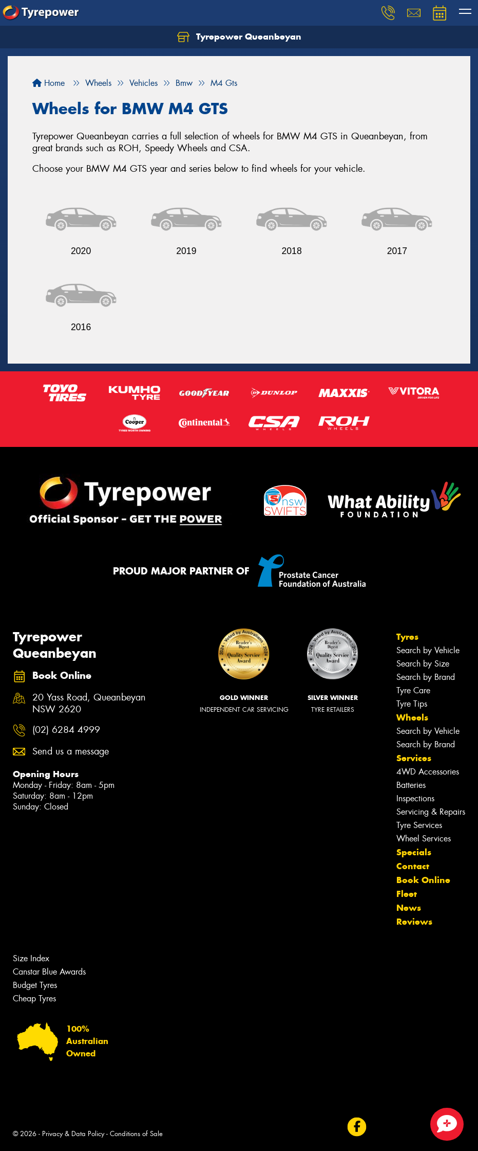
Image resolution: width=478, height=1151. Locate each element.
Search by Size (422, 663)
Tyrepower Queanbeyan (239, 37)
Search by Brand (425, 677)
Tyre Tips (411, 703)
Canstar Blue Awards (49, 971)
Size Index (31, 958)
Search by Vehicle (428, 650)
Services (413, 758)
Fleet (406, 894)
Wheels (412, 717)
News (408, 907)
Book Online (423, 880)
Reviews (414, 921)
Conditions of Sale (136, 1133)
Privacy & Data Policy (73, 1133)
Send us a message (70, 752)
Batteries (411, 785)
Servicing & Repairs (430, 811)
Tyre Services (419, 825)
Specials (413, 852)
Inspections (415, 798)
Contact (412, 866)
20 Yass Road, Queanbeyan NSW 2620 (89, 703)
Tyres (407, 636)
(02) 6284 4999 (66, 730)
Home (48, 83)
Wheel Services (423, 838)
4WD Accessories (427, 771)
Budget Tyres (35, 985)
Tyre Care (413, 690)
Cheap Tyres (34, 998)
